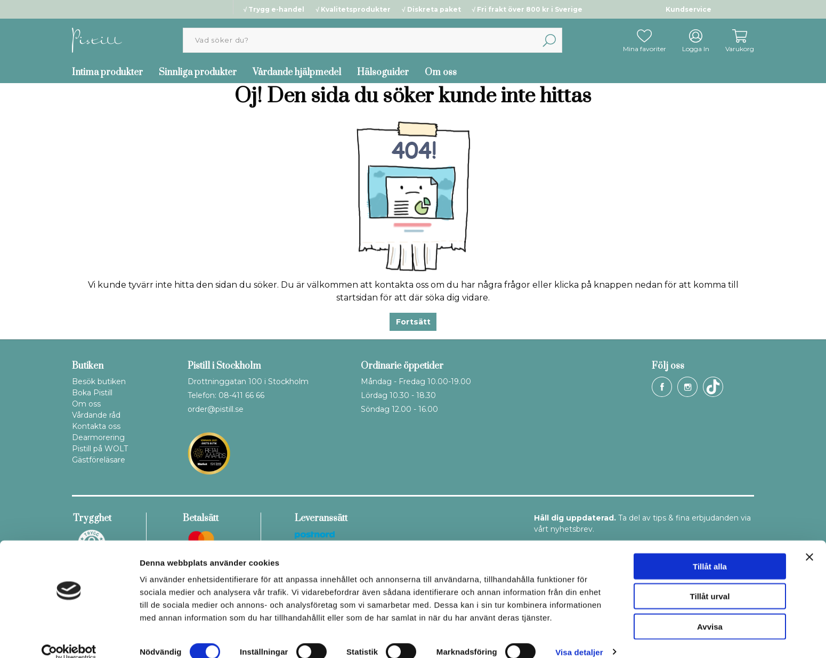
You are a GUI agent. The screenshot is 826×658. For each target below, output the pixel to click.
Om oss (441, 72)
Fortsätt (413, 322)
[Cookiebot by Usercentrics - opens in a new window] (69, 637)
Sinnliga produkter (198, 72)
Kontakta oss (96, 426)
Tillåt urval (710, 581)
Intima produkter (107, 72)
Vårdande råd (96, 415)
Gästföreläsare (98, 460)
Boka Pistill (92, 392)
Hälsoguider (383, 72)
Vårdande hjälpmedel (297, 72)
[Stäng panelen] (809, 542)
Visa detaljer (579, 636)
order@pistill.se (216, 409)
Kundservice (688, 9)
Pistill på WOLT (100, 448)
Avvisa (710, 611)
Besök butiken (99, 381)
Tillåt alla (710, 551)
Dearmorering (98, 437)
